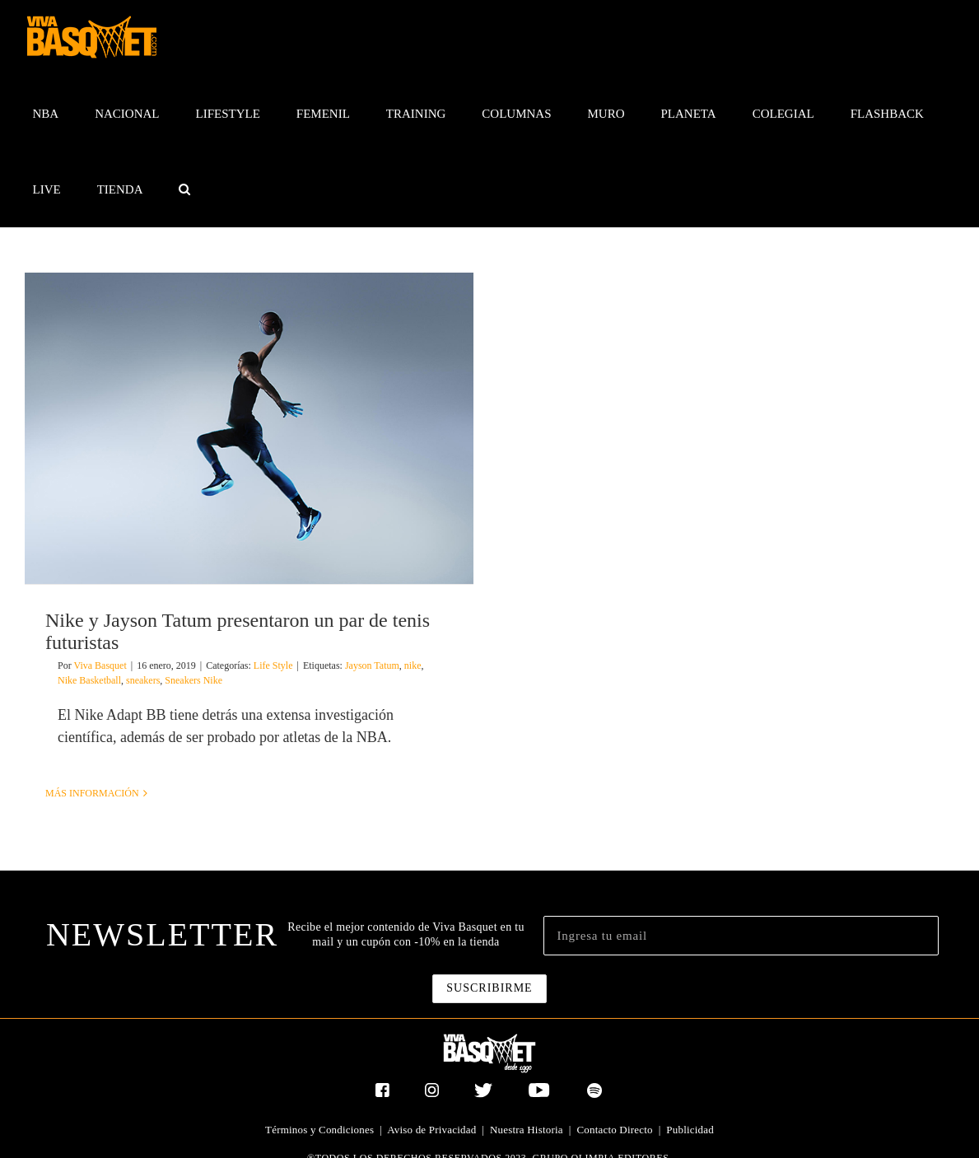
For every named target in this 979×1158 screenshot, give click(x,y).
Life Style (273, 665)
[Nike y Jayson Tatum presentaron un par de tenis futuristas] (249, 428)
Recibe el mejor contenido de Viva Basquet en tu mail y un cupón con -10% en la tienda (405, 934)
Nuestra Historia (526, 1129)
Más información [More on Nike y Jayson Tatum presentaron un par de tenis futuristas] (92, 793)
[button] (184, 189)
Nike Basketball (89, 680)
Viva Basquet (99, 665)
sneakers (143, 680)
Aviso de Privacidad (431, 1129)
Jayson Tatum (372, 665)
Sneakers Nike (193, 680)
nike (413, 665)
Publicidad (690, 1129)
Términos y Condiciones (319, 1129)
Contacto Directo (614, 1129)
